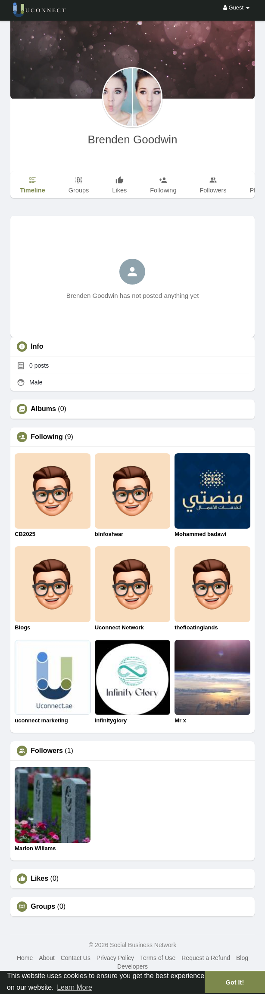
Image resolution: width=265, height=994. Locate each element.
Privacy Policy (115, 957)
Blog (242, 957)
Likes (39, 878)
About (47, 957)
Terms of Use (157, 957)
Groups (43, 906)
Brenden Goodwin (132, 139)
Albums (43, 409)
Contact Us (75, 957)
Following (47, 437)
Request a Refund (205, 957)
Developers (132, 966)
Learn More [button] (74, 987)
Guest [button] (236, 7)
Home (25, 957)
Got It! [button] (235, 982)
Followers (47, 750)
